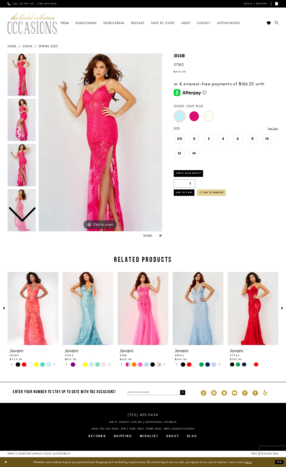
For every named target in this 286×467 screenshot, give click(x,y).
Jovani (27, 46)
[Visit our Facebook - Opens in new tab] (255, 392)
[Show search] (276, 23)
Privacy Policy (43, 453)
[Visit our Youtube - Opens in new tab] (235, 392)
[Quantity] (185, 186)
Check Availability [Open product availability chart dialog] (195, 175)
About (172, 436)
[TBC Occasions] (32, 23)
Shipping (123, 436)
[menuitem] (32, 3)
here (248, 462)
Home (12, 46)
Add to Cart (189, 197)
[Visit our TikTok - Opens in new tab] (204, 392)
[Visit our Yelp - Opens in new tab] (265, 392)
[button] (254, 3)
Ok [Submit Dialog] (278, 462)
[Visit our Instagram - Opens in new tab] (214, 392)
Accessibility (62, 453)
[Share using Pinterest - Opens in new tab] (160, 236)
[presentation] (33, 308)
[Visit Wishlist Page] (268, 23)
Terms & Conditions (20, 453)
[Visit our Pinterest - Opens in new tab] (245, 392)
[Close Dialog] (7, 462)
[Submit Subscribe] (181, 392)
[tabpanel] (100, 142)
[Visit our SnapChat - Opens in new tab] (224, 392)
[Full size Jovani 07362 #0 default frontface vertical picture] (100, 142)
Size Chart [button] (270, 129)
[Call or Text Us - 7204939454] (32, 3)
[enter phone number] (155, 392)
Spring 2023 (48, 46)
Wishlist (149, 436)
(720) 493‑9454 (143, 415)
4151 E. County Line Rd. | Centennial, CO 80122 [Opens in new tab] (143, 421)
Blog (192, 436)
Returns (97, 436)
